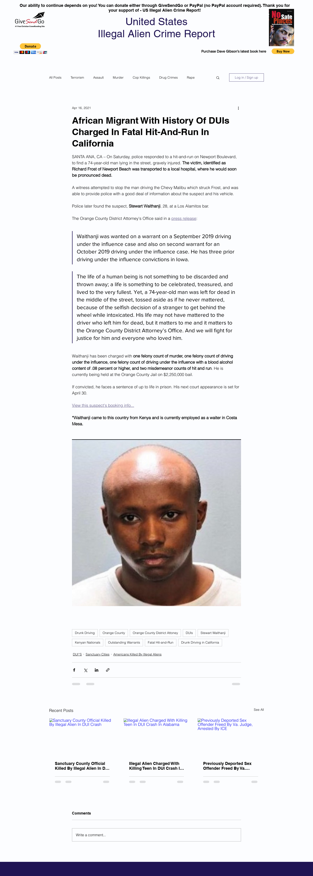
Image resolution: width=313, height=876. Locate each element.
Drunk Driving (85, 633)
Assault (98, 77)
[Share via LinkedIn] (96, 670)
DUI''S (77, 654)
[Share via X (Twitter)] (85, 670)
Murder (118, 77)
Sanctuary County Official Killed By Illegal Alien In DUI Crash (82, 766)
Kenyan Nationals (87, 642)
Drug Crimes (168, 77)
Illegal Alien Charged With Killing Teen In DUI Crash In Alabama (155, 766)
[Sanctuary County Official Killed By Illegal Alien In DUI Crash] (82, 736)
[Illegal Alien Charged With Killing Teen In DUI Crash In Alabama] (157, 736)
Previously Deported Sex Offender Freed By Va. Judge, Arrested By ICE (227, 766)
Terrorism (77, 77)
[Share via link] (108, 670)
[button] (30, 48)
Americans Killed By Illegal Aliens (137, 654)
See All (259, 710)
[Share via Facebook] (74, 670)
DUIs (189, 633)
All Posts (55, 77)
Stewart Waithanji (213, 633)
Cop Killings (141, 77)
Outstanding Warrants (124, 642)
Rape (191, 77)
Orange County (114, 633)
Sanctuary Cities (97, 654)
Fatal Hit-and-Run (160, 642)
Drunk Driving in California (200, 642)
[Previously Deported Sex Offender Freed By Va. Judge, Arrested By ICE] (231, 736)
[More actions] (238, 108)
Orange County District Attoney (155, 633)
